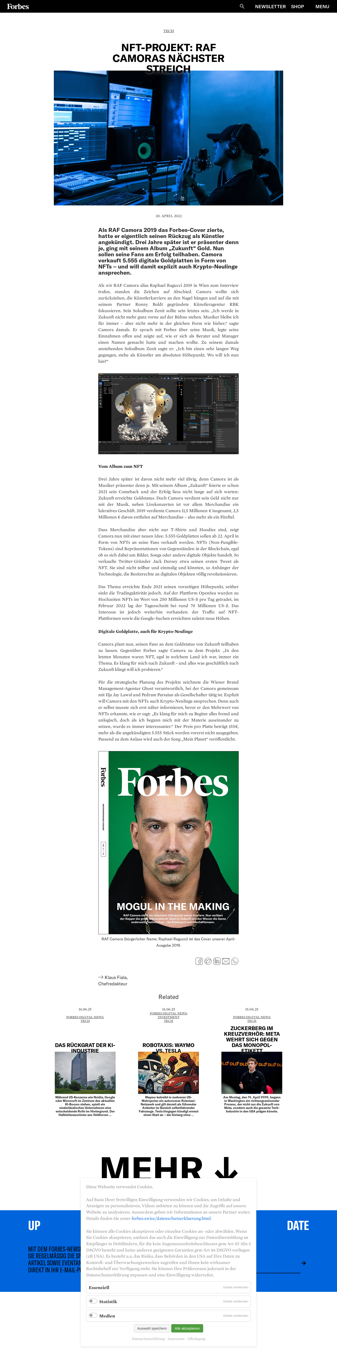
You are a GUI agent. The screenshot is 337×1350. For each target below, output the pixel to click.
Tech (168, 30)
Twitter (208, 961)
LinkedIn (217, 961)
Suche (242, 6)
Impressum (176, 1339)
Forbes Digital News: (85, 1017)
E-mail (226, 961)
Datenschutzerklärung (148, 1339)
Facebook (199, 961)
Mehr (151, 1168)
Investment (168, 1017)
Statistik (108, 1301)
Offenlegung (196, 1339)
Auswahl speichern (152, 1328)
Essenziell (99, 1287)
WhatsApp (235, 961)
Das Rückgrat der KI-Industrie (85, 1048)
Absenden (300, 1263)
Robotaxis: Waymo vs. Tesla (168, 1048)
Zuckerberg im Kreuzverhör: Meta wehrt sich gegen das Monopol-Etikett (252, 1039)
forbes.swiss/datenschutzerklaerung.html (171, 1218)
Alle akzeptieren (187, 1328)
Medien (107, 1316)
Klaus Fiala (116, 977)
